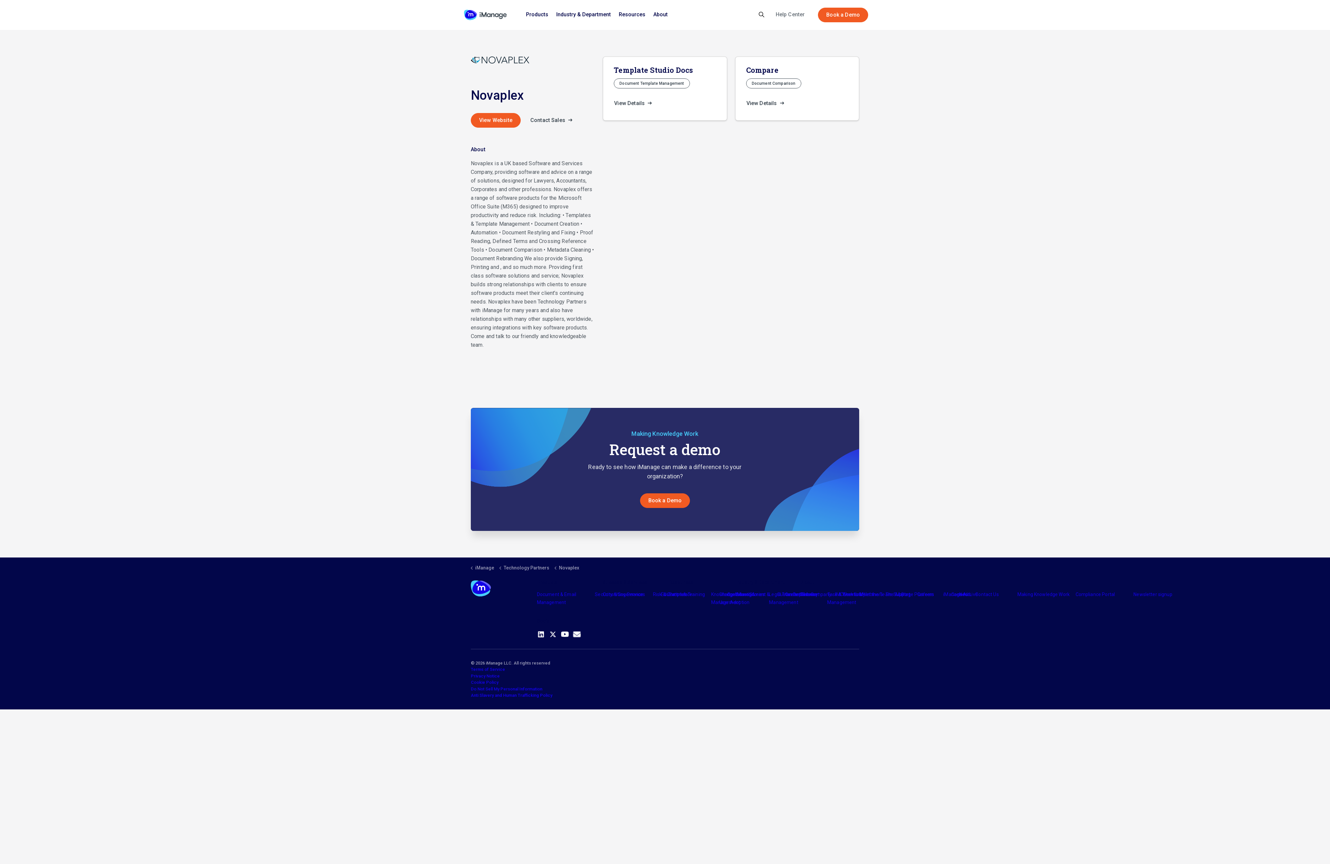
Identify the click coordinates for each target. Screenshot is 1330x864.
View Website (495, 120)
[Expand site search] (761, 15)
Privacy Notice (485, 676)
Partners (678, 594)
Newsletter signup (1152, 594)
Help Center (790, 14)
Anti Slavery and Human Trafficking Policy (511, 695)
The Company (816, 594)
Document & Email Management (556, 598)
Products (537, 14)
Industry (743, 594)
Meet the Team (875, 594)
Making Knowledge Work (1043, 594)
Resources (632, 14)
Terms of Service (488, 669)
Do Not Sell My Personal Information (506, 688)
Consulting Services (624, 594)
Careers (925, 594)
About (660, 14)
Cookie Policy (484, 682)
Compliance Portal (1095, 594)
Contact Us (987, 594)
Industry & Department (583, 14)
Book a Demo (843, 15)
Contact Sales (553, 120)
